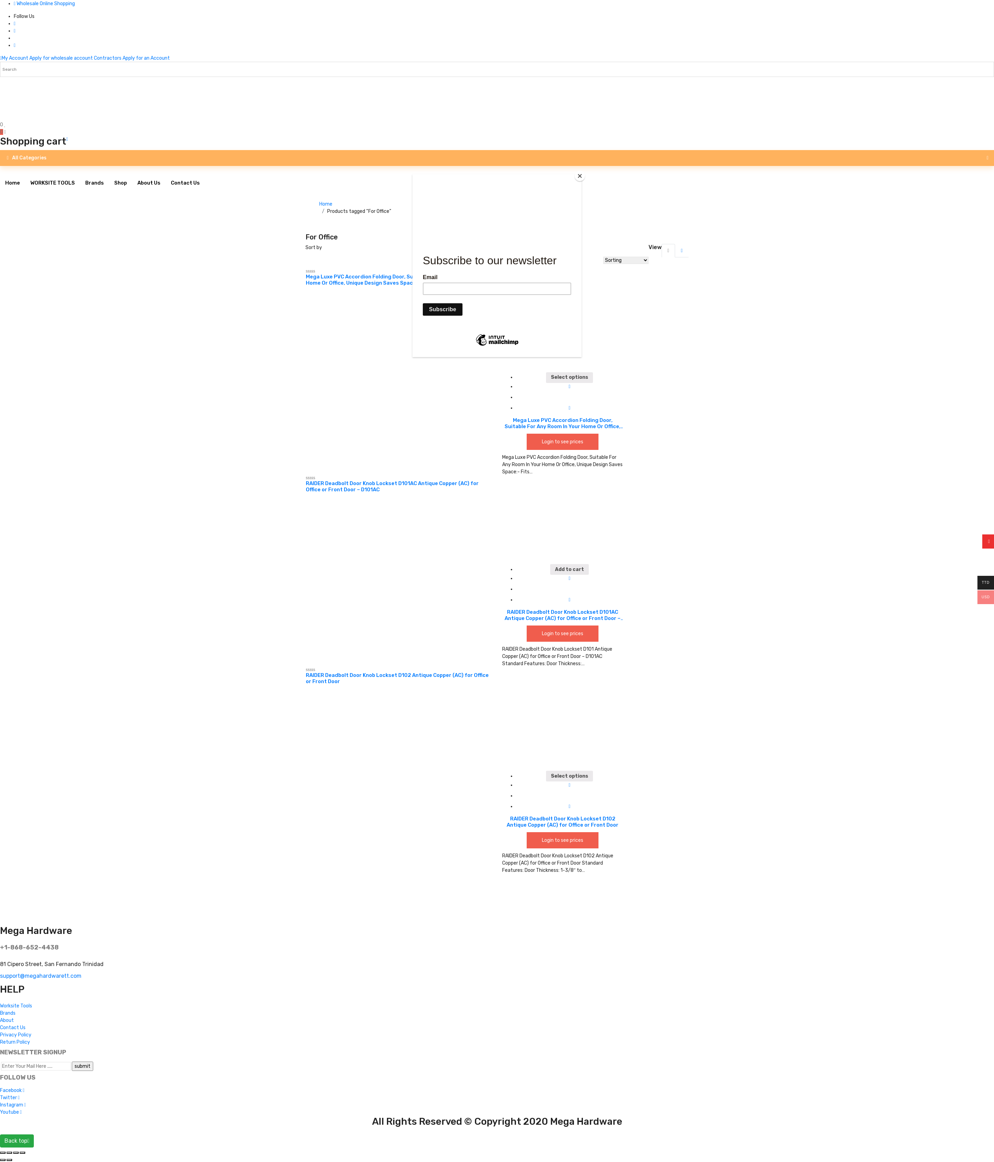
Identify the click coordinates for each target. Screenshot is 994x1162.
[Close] (580, 176)
